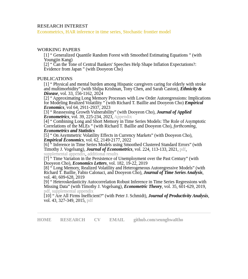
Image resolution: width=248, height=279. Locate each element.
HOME (44, 219)
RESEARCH (72, 219)
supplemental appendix (65, 154)
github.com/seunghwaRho (158, 219)
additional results (102, 154)
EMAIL (116, 219)
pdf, (47, 191)
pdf (182, 149)
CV (97, 219)
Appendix (123, 116)
